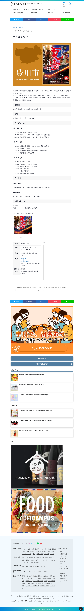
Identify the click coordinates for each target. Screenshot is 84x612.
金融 (31, 552)
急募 (45, 581)
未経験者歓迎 (48, 584)
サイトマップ (63, 581)
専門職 (51, 560)
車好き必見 (29, 581)
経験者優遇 (31, 584)
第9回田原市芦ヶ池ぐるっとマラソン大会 (31, 385)
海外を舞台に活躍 (38, 581)
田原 (34, 567)
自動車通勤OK (38, 576)
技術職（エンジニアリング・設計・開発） (40, 558)
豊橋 (23, 567)
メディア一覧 (63, 566)
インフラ (46, 554)
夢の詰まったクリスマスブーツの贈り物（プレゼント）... (36, 431)
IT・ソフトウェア (26, 554)
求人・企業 (64, 5)
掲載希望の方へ (17, 9)
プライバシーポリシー (52, 9)
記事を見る (50, 13)
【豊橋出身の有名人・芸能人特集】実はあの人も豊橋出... (36, 421)
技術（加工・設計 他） (34, 549)
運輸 (34, 554)
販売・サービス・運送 (42, 560)
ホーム (61, 552)
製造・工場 (25, 558)
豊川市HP (23, 259)
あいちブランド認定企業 (32, 586)
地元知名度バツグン (27, 576)
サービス (44, 549)
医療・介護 (40, 554)
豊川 (27, 567)
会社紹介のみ (43, 572)
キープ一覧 (70, 5)
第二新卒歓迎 (39, 584)
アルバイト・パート (32, 572)
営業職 (27, 560)
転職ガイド (34, 13)
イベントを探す (65, 13)
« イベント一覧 (18, 28)
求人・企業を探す (18, 13)
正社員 (23, 572)
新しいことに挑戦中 (35, 579)
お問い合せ (42, 9)
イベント (61, 564)
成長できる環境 (47, 576)
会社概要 (34, 9)
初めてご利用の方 (42, 364)
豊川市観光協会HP (26, 261)
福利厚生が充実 (44, 586)
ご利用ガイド (26, 9)
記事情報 (61, 562)
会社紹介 (36, 563)
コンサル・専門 (38, 552)
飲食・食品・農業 (49, 552)
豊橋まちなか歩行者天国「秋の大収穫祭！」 (32, 375)
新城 (38, 567)
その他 (52, 554)
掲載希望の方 (42, 359)
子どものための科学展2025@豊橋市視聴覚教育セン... (34, 395)
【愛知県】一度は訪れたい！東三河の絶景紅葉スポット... (36, 411)
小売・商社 (26, 552)
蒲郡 (30, 567)
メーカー (24, 549)
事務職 (32, 560)
